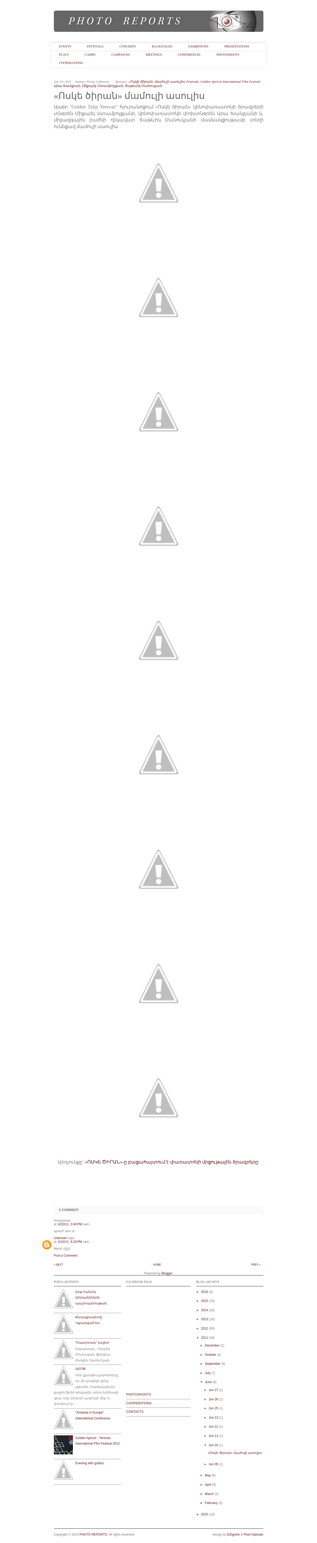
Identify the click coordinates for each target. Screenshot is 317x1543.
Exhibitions (198, 46)
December (212, 1345)
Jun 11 (213, 1436)
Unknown (60, 1238)
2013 (204, 1319)
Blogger (167, 1273)
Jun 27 (213, 1390)
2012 (204, 1328)
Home (157, 1264)
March (209, 1494)
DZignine (233, 1534)
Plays (64, 54)
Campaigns (120, 54)
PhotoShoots (227, 54)
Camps (90, 54)
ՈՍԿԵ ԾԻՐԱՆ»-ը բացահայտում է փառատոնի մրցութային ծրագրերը (172, 1162)
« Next (58, 1264)
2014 (204, 1310)
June (208, 1382)
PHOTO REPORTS (93, 1534)
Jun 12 (213, 1426)
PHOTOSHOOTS (138, 1394)
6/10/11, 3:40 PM (70, 1224)
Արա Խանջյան (67, 86)
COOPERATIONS (139, 1403)
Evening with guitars (89, 1463)
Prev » (256, 1264)
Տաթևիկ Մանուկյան (143, 86)
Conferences (189, 54)
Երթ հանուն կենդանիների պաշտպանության (91, 1297)
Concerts (127, 46)
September (212, 1364)
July (207, 1373)
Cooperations (71, 63)
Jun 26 (213, 1399)
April (208, 1485)
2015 (204, 1301)
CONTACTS (135, 1412)
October (210, 1355)
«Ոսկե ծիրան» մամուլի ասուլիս (156, 82)
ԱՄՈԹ (80, 1369)
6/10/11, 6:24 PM (70, 1242)
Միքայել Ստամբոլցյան (102, 86)
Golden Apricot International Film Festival (230, 82)
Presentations (236, 46)
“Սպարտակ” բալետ (92, 1342)
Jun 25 (213, 1408)
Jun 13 (213, 1417)
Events (65, 46)
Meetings (154, 54)
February (211, 1503)
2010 (204, 1514)
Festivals (95, 46)
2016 (204, 1292)
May (208, 1475)
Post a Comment (65, 1255)
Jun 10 (213, 1445)
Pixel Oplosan (253, 1534)
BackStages (162, 46)
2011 (204, 1338)
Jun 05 (213, 1464)
